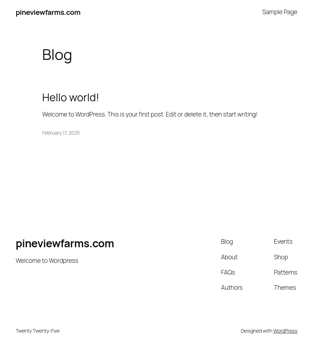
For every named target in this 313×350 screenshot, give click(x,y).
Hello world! (70, 97)
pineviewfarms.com (48, 12)
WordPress (285, 330)
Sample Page (279, 12)
